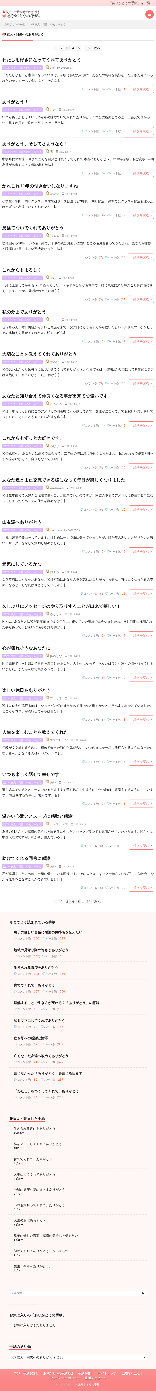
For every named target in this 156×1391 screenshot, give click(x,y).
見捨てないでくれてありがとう (33, 227)
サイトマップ (107, 1373)
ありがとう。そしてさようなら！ (35, 143)
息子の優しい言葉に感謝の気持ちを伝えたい (48, 932)
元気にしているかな (22, 563)
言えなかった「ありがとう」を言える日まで (48, 1073)
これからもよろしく (22, 269)
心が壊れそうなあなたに (26, 647)
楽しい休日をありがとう (26, 690)
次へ (97, 48)
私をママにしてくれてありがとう (39, 1020)
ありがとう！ (15, 101)
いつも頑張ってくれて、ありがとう (39, 1205)
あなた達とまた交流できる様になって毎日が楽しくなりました (63, 479)
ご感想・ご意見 (131, 1373)
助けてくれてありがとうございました (41, 1251)
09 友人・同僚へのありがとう (24, 67)
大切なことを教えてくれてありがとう (39, 353)
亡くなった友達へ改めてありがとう (41, 1056)
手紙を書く (85, 1373)
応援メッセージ (95, 1378)
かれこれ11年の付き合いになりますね (40, 185)
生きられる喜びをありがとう (36, 967)
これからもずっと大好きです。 (33, 437)
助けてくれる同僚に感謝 (26, 858)
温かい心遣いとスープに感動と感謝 (37, 816)
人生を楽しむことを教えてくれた (35, 732)
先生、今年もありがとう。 (33, 1266)
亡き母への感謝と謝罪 (31, 1038)
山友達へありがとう (22, 521)
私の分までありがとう (24, 311)
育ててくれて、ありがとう (34, 985)
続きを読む (141, 89)
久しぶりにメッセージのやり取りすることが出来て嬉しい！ (61, 606)
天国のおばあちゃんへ (30, 1220)
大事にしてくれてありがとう (35, 1174)
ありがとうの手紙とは (58, 1373)
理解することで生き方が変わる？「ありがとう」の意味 (56, 1003)
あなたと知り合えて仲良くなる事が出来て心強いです (55, 395)
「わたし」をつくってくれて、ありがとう (46, 1091)
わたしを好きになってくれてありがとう (41, 59)
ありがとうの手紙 (89, 1384)
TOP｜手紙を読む (26, 1373)
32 (88, 48)
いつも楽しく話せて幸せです (30, 774)
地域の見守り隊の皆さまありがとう (41, 950)
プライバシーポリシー (65, 1378)
